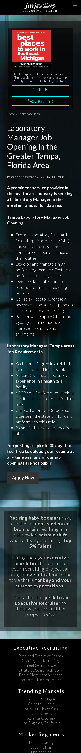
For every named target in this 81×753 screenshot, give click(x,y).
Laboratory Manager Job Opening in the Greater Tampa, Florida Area (33, 146)
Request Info (40, 101)
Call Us (40, 89)
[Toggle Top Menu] (74, 7)
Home (11, 114)
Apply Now (23, 477)
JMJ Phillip (40, 7)
